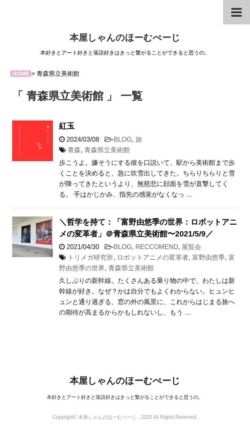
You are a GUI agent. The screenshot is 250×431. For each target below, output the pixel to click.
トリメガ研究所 (90, 257)
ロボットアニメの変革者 (153, 257)
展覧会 (191, 246)
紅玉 (67, 126)
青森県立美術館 (107, 150)
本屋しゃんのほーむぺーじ (125, 38)
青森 (74, 150)
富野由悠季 (208, 257)
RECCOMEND (157, 246)
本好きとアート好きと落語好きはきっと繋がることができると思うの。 (125, 397)
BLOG (123, 139)
